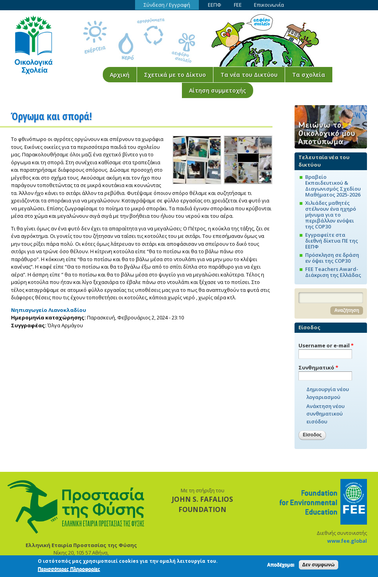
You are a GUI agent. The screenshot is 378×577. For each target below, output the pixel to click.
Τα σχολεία (308, 74)
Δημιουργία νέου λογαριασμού (327, 393)
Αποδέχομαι (280, 567)
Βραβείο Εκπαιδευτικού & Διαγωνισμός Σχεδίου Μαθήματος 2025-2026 (333, 185)
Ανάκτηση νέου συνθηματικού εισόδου (325, 414)
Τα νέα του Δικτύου (249, 74)
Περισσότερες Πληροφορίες (69, 570)
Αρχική (120, 74)
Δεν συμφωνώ (318, 567)
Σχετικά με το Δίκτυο (175, 74)
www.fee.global (347, 540)
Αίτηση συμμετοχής (217, 90)
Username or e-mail (326, 345)
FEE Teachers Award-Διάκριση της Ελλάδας (333, 271)
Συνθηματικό (318, 367)
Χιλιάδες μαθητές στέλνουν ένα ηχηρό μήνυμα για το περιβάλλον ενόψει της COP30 (330, 214)
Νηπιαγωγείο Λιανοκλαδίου (48, 310)
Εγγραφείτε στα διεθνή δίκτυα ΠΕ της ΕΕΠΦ (331, 240)
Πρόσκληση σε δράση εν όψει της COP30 (332, 257)
